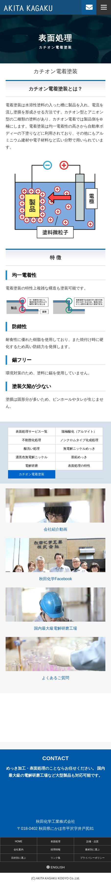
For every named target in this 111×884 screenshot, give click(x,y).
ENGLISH (55, 867)
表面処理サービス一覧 (31, 431)
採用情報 (55, 849)
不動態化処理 (31, 440)
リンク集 (55, 857)
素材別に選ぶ (92, 849)
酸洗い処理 (32, 448)
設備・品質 (92, 841)
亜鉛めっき (79, 457)
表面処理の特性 (79, 465)
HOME (18, 841)
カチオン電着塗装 (31, 474)
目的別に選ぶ (18, 857)
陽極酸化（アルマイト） (79, 431)
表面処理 (55, 841)
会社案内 (18, 849)
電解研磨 (31, 465)
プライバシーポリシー (92, 857)
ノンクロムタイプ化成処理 (79, 440)
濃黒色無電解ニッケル (31, 457)
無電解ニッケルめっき (79, 448)
